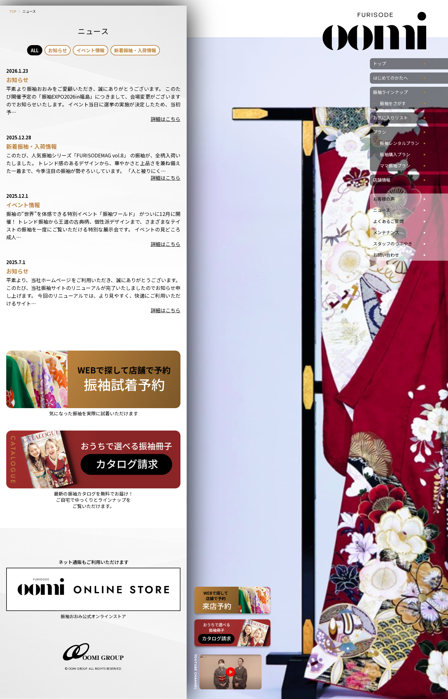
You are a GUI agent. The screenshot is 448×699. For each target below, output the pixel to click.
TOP (12, 11)
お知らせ (57, 50)
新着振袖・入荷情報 (135, 50)
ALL (35, 50)
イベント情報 (91, 50)
